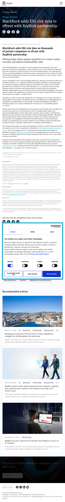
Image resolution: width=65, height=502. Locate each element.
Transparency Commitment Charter (12, 492)
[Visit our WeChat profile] (27, 487)
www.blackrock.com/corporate (17, 194)
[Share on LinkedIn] (4, 31)
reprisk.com (11, 183)
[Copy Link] (17, 31)
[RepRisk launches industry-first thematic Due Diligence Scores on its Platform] (32, 428)
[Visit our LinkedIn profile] (24, 487)
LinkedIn (26, 183)
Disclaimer (5, 494)
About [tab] (52, 232)
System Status (13, 494)
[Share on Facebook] (13, 31)
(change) (4, 498)
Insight (40, 86)
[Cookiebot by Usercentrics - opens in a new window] (52, 226)
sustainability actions (9, 145)
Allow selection (32, 274)
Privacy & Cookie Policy (38, 494)
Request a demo (7, 487)
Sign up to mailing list (12, 476)
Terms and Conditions (24, 494)
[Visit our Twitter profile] (20, 487)
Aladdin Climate (23, 132)
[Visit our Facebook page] (17, 487)
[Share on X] (8, 31)
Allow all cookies (51, 274)
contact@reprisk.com (38, 496)
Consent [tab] (12, 232)
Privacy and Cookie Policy (39, 254)
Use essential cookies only (13, 273)
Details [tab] (32, 232)
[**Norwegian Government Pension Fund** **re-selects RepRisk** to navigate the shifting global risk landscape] (32, 321)
